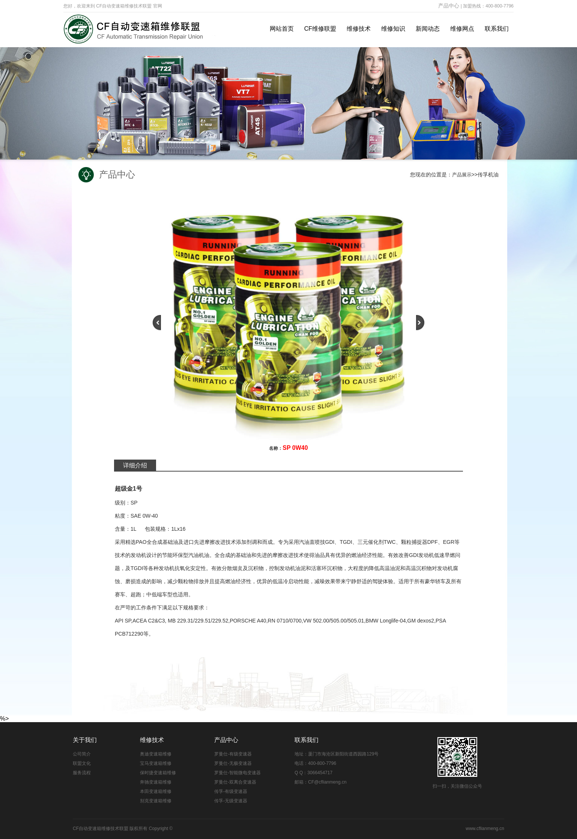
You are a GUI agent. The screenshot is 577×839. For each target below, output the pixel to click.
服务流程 (82, 772)
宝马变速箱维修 (155, 763)
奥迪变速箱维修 (155, 754)
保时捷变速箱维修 (158, 772)
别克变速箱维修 (155, 800)
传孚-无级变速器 (230, 800)
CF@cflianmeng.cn (327, 782)
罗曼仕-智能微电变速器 (237, 772)
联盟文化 (82, 763)
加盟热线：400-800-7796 (488, 6)
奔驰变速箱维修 (155, 782)
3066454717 (319, 772)
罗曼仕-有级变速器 (233, 754)
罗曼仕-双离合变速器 (235, 782)
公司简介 (82, 754)
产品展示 (462, 175)
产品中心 (448, 6)
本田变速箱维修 (155, 791)
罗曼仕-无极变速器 (233, 763)
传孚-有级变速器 (230, 791)
